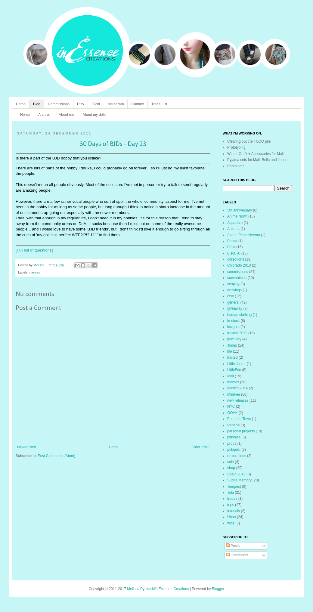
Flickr (95, 104)
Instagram (116, 104)
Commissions (59, 104)
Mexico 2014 (237, 388)
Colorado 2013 (239, 265)
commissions (237, 272)
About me (66, 115)
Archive (44, 115)
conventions (236, 278)
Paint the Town (239, 419)
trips (230, 505)
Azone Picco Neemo (243, 235)
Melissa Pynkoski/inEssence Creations (158, 589)
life (229, 351)
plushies (233, 437)
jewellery (234, 339)
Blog (36, 104)
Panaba (233, 425)
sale (230, 462)
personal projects (241, 431)
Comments (237, 555)
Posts (233, 546)
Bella (231, 247)
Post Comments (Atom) (56, 456)
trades (232, 498)
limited (232, 357)
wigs (230, 523)
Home (21, 104)
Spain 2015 (236, 474)
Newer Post (26, 447)
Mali (230, 376)
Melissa (39, 265)
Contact (137, 104)
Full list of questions (34, 250)
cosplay (233, 284)
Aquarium (235, 223)
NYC (231, 406)
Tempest (234, 486)
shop (231, 468)
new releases (238, 400)
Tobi (230, 492)
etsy (230, 296)
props (231, 443)
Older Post (200, 447)
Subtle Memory (239, 480)
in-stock (233, 321)
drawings (234, 290)
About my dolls (94, 115)
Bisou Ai (233, 253)
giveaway (234, 308)
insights (233, 327)
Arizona (233, 229)
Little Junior (236, 364)
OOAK (232, 413)
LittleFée (234, 370)
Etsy (80, 104)
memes (34, 272)
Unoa (231, 517)
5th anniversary (239, 210)
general (233, 302)
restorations (236, 456)
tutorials (233, 511)
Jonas (232, 345)
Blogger (218, 589)
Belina (232, 241)
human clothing (239, 315)
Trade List (159, 104)
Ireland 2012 (237, 333)
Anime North (237, 216)
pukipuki (233, 449)
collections (235, 259)
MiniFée (233, 394)
